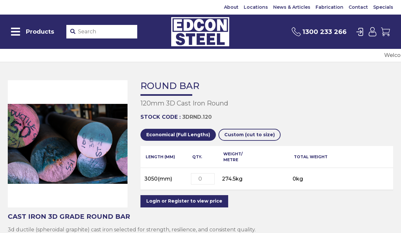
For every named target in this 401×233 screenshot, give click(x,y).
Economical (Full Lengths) (178, 135)
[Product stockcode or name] (106, 31)
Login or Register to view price (184, 201)
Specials (383, 7)
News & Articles (291, 7)
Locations (256, 7)
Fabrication (329, 7)
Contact (358, 7)
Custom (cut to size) (249, 135)
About (231, 7)
